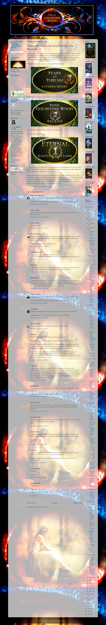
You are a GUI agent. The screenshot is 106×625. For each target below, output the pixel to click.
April (90, 589)
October (91, 224)
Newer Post (31, 503)
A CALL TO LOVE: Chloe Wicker (91, 299)
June (90, 583)
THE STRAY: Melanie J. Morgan (92, 525)
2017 (88, 204)
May (90, 586)
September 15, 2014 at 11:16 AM (39, 272)
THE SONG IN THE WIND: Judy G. (91, 516)
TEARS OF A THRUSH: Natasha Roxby (92, 542)
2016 (88, 207)
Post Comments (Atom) (41, 507)
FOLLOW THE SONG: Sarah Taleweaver (92, 374)
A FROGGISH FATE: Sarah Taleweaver (92, 385)
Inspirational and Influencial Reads (92, 243)
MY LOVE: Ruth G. (91, 462)
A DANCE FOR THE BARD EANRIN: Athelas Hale (92, 337)
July (90, 580)
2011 (88, 609)
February (91, 594)
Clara (31, 335)
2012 (88, 606)
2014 (88, 213)
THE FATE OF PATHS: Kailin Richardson (92, 363)
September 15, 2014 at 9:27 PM (38, 444)
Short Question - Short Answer (92, 250)
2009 (89, 614)
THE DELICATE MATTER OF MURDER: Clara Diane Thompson (92, 322)
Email (12, 50)
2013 (88, 603)
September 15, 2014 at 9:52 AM (38, 228)
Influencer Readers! (92, 256)
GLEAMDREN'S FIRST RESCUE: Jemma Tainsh (92, 407)
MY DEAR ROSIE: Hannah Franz (92, 456)
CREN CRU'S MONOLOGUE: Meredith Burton (92, 309)
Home (12, 38)
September (92, 228)
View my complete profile (16, 161)
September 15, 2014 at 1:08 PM (38, 360)
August (91, 578)
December (92, 215)
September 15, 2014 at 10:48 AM (39, 246)
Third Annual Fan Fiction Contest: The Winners (92, 271)
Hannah (32, 309)
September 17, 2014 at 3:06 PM (38, 477)
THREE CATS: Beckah (91, 550)
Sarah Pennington (35, 196)
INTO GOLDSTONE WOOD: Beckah (92, 441)
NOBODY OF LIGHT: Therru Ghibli (92, 479)
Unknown (33, 210)
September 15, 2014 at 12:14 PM (38, 329)
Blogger (63, 621)
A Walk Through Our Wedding (92, 262)
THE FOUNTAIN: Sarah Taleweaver (92, 396)
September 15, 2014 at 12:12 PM (38, 318)
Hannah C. (33, 403)
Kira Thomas (34, 234)
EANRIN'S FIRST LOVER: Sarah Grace (92, 347)
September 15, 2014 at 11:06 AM (39, 259)
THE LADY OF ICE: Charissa (92, 449)
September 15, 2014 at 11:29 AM (39, 288)
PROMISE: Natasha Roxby (92, 503)
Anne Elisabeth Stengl (16, 128)
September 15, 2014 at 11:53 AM (39, 303)
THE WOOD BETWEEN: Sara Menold (92, 571)
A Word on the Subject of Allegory (92, 235)
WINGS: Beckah (91, 564)
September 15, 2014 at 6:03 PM (38, 411)
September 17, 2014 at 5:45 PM (38, 492)
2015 (88, 210)
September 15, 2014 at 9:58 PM (38, 463)
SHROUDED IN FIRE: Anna (92, 533)
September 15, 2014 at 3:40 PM (38, 380)
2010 (88, 611)
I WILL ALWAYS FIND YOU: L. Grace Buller (92, 431)
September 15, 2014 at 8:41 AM (38, 204)
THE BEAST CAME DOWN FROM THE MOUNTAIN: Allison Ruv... (92, 286)
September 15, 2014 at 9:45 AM (38, 217)
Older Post (78, 503)
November (92, 219)
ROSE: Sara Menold (91, 509)
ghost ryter (33, 294)
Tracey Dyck (33, 324)
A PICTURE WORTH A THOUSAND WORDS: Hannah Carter (92, 492)
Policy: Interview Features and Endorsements (27, 38)
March (91, 591)
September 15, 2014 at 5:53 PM (38, 397)
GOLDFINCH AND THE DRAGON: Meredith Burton (92, 418)
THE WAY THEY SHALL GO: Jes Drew (92, 558)
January (91, 598)
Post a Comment (33, 496)
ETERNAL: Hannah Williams (92, 354)
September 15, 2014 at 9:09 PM (38, 426)
